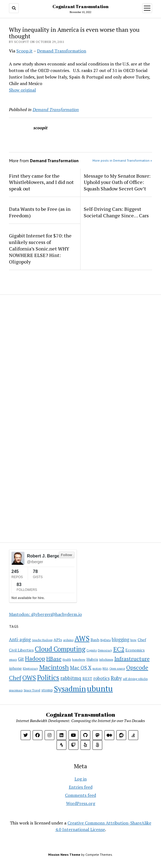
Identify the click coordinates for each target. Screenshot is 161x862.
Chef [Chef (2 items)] (142, 639)
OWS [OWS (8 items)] (29, 677)
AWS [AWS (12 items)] (82, 638)
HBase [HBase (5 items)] (53, 658)
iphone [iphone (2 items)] (15, 668)
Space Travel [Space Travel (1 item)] (32, 690)
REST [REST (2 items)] (87, 678)
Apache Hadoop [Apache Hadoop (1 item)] (42, 640)
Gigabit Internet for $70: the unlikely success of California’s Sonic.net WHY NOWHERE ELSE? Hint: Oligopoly (40, 248)
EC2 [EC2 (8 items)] (118, 649)
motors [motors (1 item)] (96, 668)
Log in (81, 779)
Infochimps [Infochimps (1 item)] (106, 660)
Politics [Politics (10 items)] (48, 677)
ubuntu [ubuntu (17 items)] (100, 688)
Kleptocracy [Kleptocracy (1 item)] (30, 668)
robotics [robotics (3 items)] (101, 678)
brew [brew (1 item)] (133, 640)
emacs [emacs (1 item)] (13, 660)
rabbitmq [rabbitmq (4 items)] (70, 678)
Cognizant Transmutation (80, 7)
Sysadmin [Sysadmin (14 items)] (70, 689)
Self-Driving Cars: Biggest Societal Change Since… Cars (116, 212)
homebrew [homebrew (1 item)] (78, 660)
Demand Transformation (61, 51)
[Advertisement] (43, 335)
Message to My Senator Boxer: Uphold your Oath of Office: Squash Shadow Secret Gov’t (117, 182)
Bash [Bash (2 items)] (95, 639)
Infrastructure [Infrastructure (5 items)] (132, 658)
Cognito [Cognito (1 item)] (91, 650)
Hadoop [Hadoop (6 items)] (35, 658)
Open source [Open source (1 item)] (117, 668)
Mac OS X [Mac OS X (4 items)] (80, 667)
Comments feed (80, 795)
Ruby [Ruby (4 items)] (116, 678)
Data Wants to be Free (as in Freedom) (39, 212)
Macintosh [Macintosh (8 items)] (54, 667)
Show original (22, 90)
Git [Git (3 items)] (21, 659)
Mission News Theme (64, 854)
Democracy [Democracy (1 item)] (105, 650)
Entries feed (80, 787)
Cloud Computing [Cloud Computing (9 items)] (60, 649)
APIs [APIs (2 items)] (58, 639)
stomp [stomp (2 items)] (47, 689)
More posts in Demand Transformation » (122, 160)
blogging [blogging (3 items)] (120, 639)
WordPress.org (80, 803)
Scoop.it (24, 51)
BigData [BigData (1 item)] (105, 640)
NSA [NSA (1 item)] (105, 668)
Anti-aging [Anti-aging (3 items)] (20, 639)
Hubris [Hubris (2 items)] (92, 659)
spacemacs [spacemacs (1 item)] (16, 690)
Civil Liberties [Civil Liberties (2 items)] (21, 650)
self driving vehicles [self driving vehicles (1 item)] (135, 679)
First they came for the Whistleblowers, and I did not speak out (41, 182)
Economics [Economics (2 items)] (135, 650)
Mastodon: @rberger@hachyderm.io (45, 614)
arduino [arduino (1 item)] (68, 640)
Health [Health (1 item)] (67, 660)
